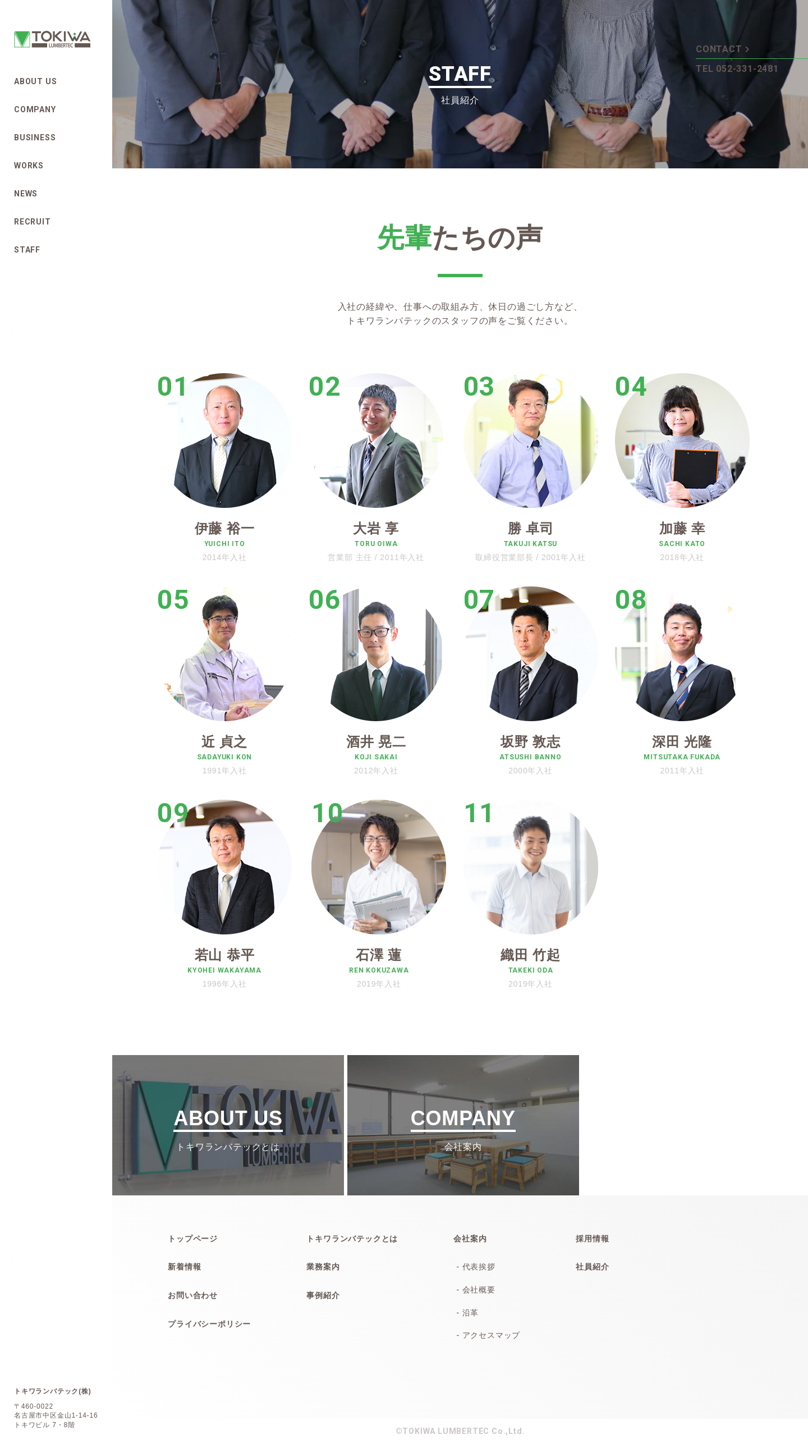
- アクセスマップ (488, 1335)
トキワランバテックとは (352, 1238)
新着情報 (184, 1266)
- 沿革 (467, 1312)
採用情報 (592, 1238)
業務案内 (322, 1266)
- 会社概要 (475, 1289)
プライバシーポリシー (209, 1323)
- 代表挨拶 (475, 1266)
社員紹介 (592, 1266)
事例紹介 (322, 1295)
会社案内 (469, 1238)
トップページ (193, 1238)
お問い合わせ (193, 1295)
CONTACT (723, 48)
